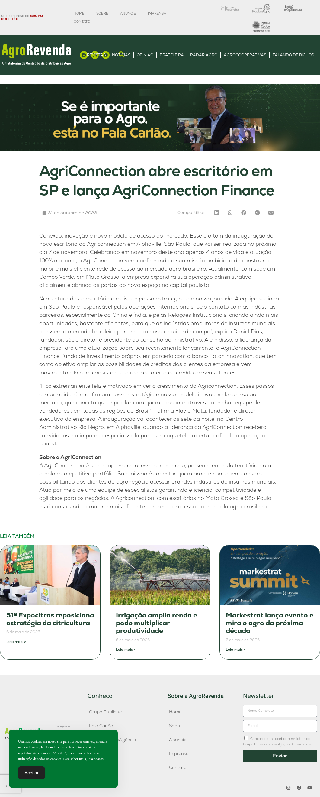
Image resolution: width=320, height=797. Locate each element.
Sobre (102, 13)
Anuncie (128, 13)
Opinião (145, 54)
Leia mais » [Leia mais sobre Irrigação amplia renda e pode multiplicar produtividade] (126, 649)
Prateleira (172, 54)
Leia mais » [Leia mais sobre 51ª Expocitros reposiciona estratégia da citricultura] (16, 641)
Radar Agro (203, 54)
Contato (82, 21)
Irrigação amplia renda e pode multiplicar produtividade (156, 623)
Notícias (121, 54)
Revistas (96, 54)
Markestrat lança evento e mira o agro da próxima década (269, 623)
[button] (216, 212)
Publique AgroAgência (112, 739)
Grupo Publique (105, 711)
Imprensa (157, 13)
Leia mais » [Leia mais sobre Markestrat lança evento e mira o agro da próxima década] (235, 649)
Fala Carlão (101, 725)
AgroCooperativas (245, 54)
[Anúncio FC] (160, 149)
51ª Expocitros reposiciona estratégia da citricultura (50, 619)
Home (79, 13)
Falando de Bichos (293, 54)
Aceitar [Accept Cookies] (31, 773)
